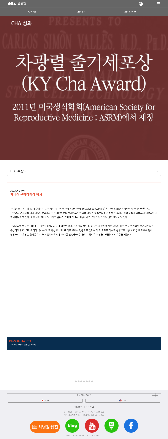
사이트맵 (90, 407)
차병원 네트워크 (84, 395)
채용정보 (78, 407)
